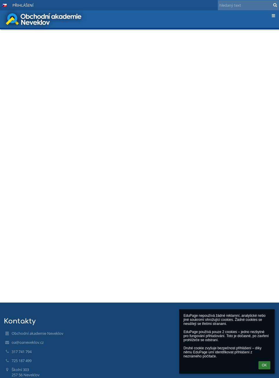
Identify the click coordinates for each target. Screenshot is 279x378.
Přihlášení (23, 5)
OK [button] (264, 365)
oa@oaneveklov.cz (28, 342)
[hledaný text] (248, 5)
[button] (4, 5)
